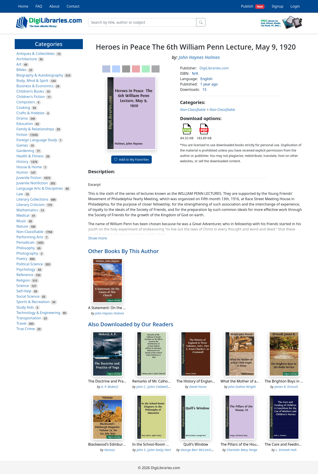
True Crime (25, 328)
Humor (22, 172)
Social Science (28, 296)
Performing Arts (29, 237)
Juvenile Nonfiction (32, 183)
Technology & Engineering (38, 312)
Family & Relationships (35, 129)
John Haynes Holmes (199, 57)
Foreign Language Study (36, 139)
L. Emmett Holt (286, 450)
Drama (22, 118)
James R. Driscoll (286, 387)
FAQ (38, 6)
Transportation (28, 318)
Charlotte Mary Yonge (242, 450)
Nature (22, 226)
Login (295, 6)
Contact (73, 6)
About (54, 6)
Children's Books (30, 91)
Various (109, 450)
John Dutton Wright (242, 387)
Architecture (26, 58)
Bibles (21, 69)
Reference (24, 274)
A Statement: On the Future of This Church (123, 307)
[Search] (142, 22)
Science (22, 285)
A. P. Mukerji (109, 387)
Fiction (22, 134)
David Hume (198, 387)
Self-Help (23, 291)
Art (19, 64)
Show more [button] (97, 238)
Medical (22, 215)
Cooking (23, 107)
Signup (277, 6)
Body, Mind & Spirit (32, 80)
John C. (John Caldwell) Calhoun (158, 387)
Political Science (29, 264)
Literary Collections (32, 199)
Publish (253, 6)
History (22, 161)
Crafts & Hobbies (30, 112)
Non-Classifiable (29, 231)
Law (19, 193)
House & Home (29, 166)
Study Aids (25, 307)
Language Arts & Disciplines (39, 188)
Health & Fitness (30, 156)
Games (22, 145)
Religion (23, 280)
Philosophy (25, 247)
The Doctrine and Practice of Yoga (116, 381)
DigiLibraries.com (214, 68)
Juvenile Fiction (28, 177)
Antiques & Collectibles (35, 53)
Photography (27, 253)
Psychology (25, 269)
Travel (21, 323)
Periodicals (25, 242)
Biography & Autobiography (39, 75)
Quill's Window (195, 444)
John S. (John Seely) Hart (154, 450)
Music (21, 220)
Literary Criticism (30, 204)
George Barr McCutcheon (198, 450)
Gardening (25, 150)
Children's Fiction (30, 96)
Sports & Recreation (33, 301)
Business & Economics (35, 85)
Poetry (21, 258)
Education (24, 123)
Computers (25, 102)
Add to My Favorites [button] (131, 159)
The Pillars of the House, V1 (243, 444)
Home (23, 6)
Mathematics (27, 210)
